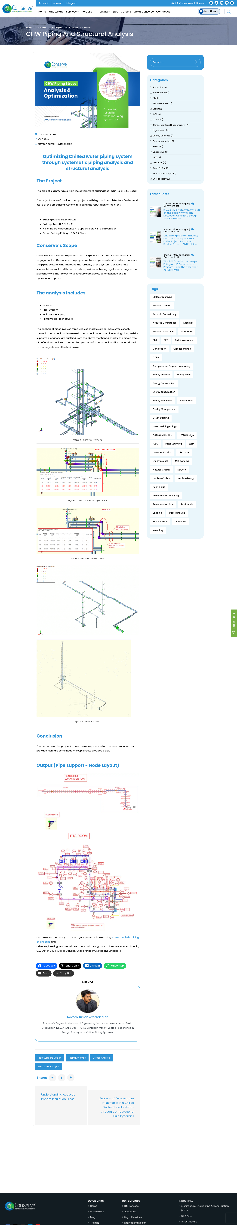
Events (156, 146)
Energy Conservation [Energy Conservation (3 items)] (164, 383)
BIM (155, 98)
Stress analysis (101, 1057)
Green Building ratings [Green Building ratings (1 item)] (165, 426)
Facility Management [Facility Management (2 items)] (164, 409)
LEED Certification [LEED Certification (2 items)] (162, 452)
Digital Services (148, 1217)
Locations (210, 11)
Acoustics (158, 87)
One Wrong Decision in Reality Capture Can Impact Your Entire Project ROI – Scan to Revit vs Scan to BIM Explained (180, 240)
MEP (155, 157)
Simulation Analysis (163, 173)
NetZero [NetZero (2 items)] (181, 469)
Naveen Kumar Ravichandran (55, 143)
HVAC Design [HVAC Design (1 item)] (187, 435)
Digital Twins (159, 130)
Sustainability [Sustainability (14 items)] (160, 521)
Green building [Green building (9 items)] (161, 417)
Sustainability (159, 178)
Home (42, 11)
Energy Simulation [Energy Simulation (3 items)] (162, 400)
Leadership (159, 151)
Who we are (56, 11)
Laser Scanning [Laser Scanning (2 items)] (173, 443)
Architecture (159, 92)
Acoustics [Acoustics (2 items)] (188, 322)
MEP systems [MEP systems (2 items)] (182, 461)
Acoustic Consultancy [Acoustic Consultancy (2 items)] (164, 314)
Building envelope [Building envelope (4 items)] (184, 340)
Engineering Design (150, 1222)
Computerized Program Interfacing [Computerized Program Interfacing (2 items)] (171, 366)
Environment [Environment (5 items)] (186, 400)
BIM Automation (161, 103)
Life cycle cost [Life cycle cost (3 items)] (160, 461)
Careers (126, 11)
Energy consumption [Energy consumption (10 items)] (164, 391)
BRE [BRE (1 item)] (166, 340)
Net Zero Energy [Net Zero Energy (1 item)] (186, 478)
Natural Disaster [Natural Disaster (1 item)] (161, 469)
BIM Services (146, 1206)
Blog (115, 11)
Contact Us (163, 11)
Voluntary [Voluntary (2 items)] (158, 530)
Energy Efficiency (161, 135)
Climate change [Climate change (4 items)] (182, 348)
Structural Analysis (48, 1066)
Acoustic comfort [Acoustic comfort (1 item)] (162, 305)
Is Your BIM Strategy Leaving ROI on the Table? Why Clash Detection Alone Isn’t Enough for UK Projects (181, 214)
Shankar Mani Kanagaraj (177, 203)
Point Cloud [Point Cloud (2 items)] (159, 487)
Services (71, 11)
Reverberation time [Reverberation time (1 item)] (163, 504)
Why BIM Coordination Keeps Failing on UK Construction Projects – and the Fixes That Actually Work (180, 265)
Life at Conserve (143, 11)
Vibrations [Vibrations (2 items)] (180, 521)
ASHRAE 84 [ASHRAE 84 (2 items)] (186, 331)
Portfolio (87, 11)
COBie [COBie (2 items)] (156, 357)
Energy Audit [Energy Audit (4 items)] (184, 374)
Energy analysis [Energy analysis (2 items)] (161, 374)
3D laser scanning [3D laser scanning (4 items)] (162, 297)
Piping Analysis (77, 1057)
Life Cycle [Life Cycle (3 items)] (184, 452)
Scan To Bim (159, 168)
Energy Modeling (161, 141)
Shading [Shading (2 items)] (157, 512)
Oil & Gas (42, 27)
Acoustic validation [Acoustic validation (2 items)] (163, 331)
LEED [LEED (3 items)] (191, 443)
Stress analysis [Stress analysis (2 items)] (177, 512)
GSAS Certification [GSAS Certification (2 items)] (162, 435)
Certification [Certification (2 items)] (159, 348)
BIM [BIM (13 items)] (155, 340)
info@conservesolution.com (190, 3)
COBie (156, 119)
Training (102, 11)
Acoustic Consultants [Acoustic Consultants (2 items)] (164, 322)
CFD (155, 114)
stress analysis (121, 937)
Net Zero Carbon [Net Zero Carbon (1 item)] (161, 478)
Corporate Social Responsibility (169, 124)
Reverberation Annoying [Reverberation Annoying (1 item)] (166, 495)
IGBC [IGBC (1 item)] (155, 443)
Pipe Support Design (50, 1057)
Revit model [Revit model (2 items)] (187, 504)
